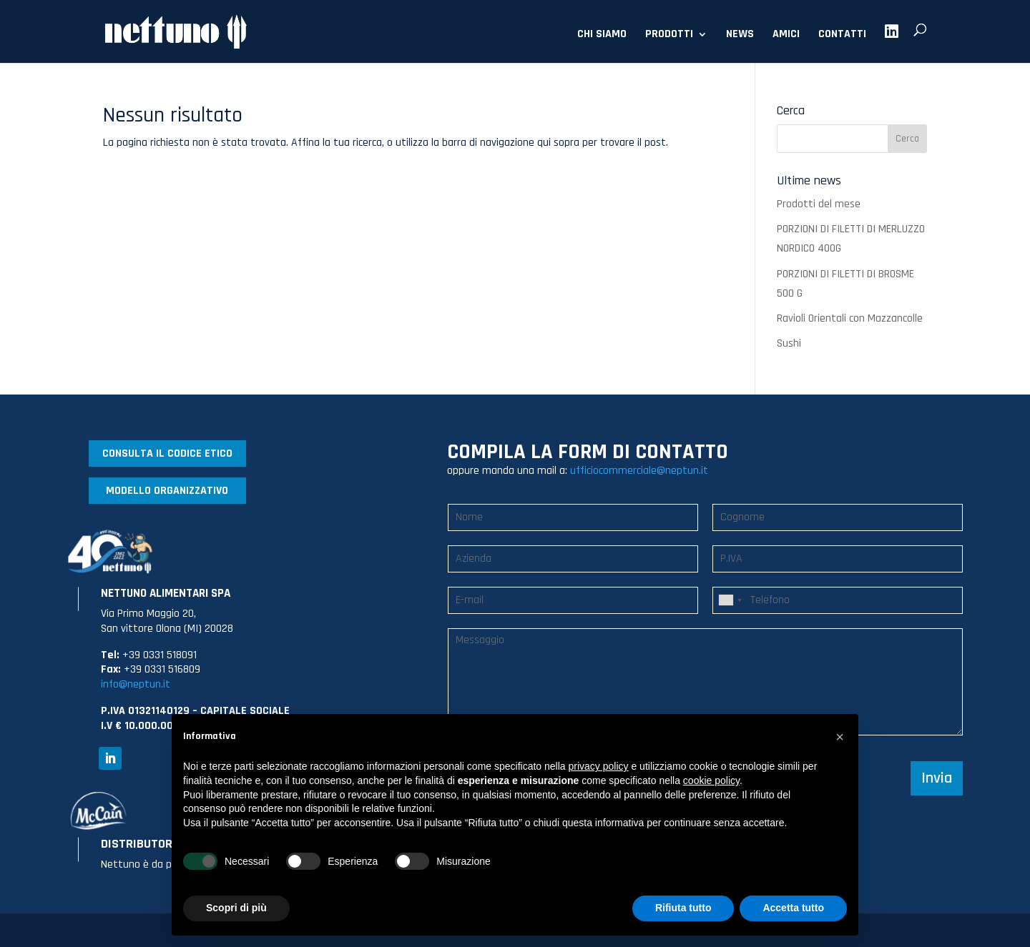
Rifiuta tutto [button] (683, 907)
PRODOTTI (669, 35)
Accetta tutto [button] (793, 907)
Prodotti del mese (818, 204)
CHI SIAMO (602, 35)
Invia (936, 778)
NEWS (740, 35)
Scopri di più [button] (236, 907)
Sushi (789, 343)
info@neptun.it (135, 684)
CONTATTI (842, 35)
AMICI (786, 35)
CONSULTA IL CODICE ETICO (167, 453)
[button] (839, 736)
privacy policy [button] (599, 766)
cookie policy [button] (711, 780)
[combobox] (729, 600)
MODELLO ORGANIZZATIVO (167, 490)
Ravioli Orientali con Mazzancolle (850, 318)
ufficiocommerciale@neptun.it (639, 470)
